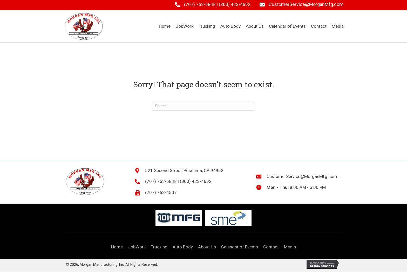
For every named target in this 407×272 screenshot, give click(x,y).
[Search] (203, 106)
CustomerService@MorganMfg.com (306, 4)
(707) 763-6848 (200, 4)
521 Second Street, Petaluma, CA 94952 (184, 170)
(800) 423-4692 (234, 4)
